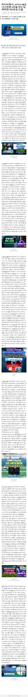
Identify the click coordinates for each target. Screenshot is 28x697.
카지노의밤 (6, 525)
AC (22, 599)
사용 (20, 295)
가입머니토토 (19, 102)
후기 (6, 392)
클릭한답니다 (19, 434)
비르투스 (21, 641)
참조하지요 (21, 168)
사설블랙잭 (5, 53)
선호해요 (17, 385)
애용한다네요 (11, 320)
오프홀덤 (4, 163)
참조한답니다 (8, 197)
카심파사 (8, 506)
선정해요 (8, 658)
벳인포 (18, 622)
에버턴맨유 (18, 127)
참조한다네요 (20, 537)
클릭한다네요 (11, 612)
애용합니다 (12, 618)
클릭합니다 (12, 337)
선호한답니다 (14, 314)
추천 (20, 635)
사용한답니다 (16, 329)
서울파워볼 (5, 381)
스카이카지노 (16, 299)
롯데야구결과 (11, 119)
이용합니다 (12, 185)
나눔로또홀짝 (6, 256)
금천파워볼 (18, 91)
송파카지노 (19, 85)
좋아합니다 (6, 654)
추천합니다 (8, 544)
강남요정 (14, 324)
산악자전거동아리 (7, 487)
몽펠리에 (6, 271)
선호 (13, 491)
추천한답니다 (10, 96)
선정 (6, 229)
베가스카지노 (9, 66)
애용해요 (20, 497)
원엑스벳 (4, 586)
